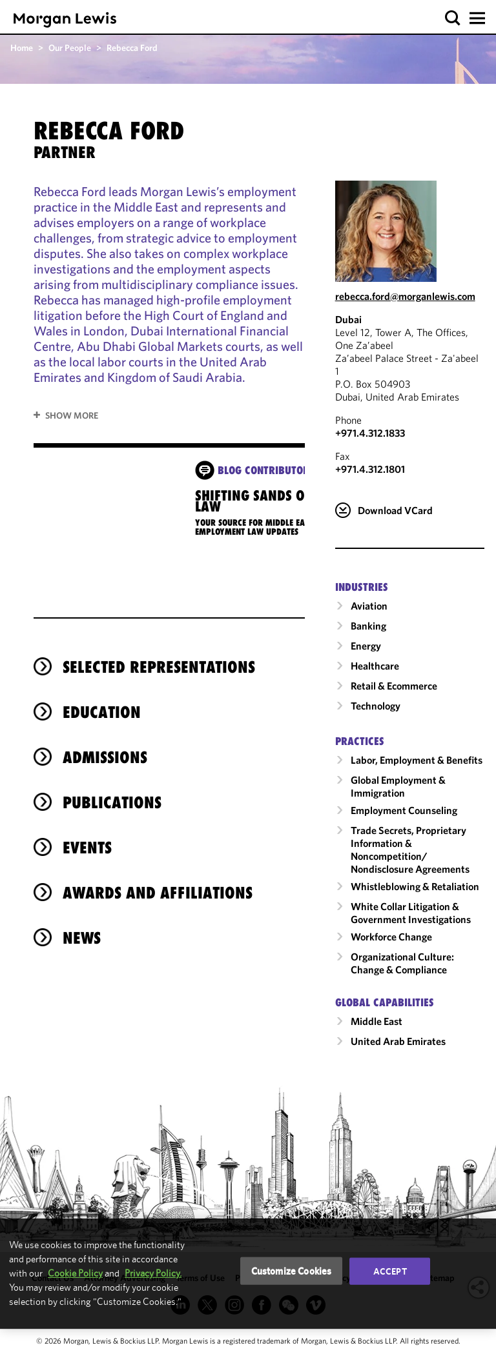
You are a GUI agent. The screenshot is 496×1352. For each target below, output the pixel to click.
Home (21, 48)
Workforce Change (391, 936)
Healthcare (375, 665)
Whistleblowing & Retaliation (415, 886)
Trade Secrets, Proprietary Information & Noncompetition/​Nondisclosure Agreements (410, 849)
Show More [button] (71, 415)
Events (87, 847)
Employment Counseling (404, 810)
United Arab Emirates (398, 1041)
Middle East (376, 1021)
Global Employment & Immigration (398, 786)
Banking (368, 625)
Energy (366, 645)
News (82, 938)
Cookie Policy (75, 1273)
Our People (69, 48)
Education (102, 712)
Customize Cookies (291, 1270)
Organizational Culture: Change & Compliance (402, 963)
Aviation (369, 605)
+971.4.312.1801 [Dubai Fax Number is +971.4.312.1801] (370, 468)
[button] (453, 18)
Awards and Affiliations (158, 892)
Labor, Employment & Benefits (416, 759)
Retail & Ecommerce (394, 685)
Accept (390, 1271)
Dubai (348, 319)
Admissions (105, 757)
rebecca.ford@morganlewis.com (405, 296)
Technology (375, 705)
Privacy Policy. (153, 1273)
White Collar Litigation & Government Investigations (411, 913)
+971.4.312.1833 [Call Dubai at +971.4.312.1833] (370, 432)
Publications (112, 802)
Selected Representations (159, 667)
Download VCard (395, 510)
